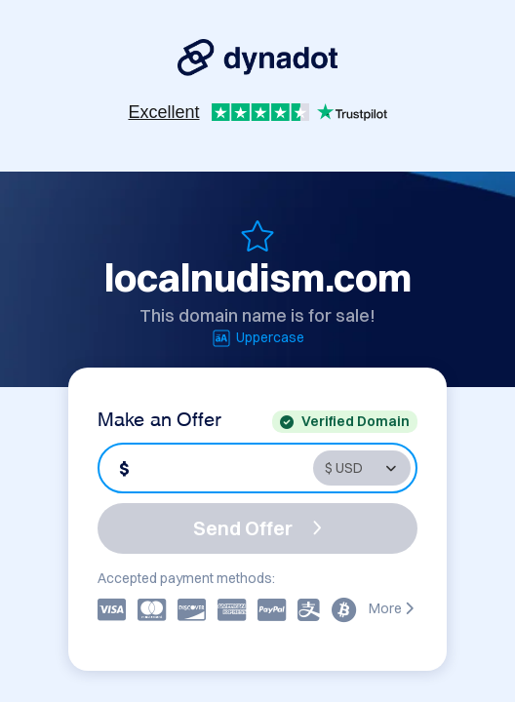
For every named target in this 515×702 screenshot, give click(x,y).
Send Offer (257, 528)
